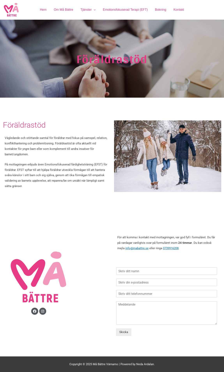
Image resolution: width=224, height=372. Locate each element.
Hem (45, 9)
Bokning (159, 9)
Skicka (123, 332)
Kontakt (176, 9)
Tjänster (88, 10)
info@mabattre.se (137, 248)
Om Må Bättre (65, 9)
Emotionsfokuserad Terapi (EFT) (124, 9)
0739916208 (171, 248)
